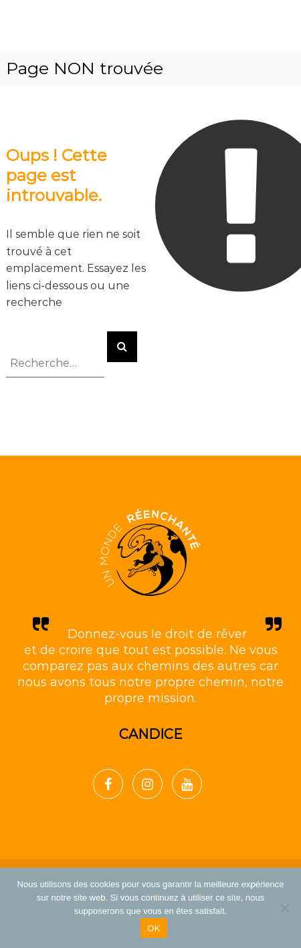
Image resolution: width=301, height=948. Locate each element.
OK (153, 928)
